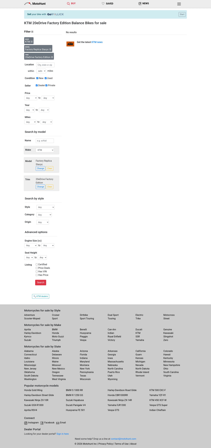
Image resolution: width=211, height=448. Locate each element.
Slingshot (168, 336)
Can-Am (112, 329)
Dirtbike (84, 315)
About (133, 443)
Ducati (139, 329)
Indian (111, 333)
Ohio (165, 368)
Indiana (83, 358)
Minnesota (168, 361)
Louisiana (29, 361)
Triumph (56, 340)
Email (63, 422)
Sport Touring (87, 318)
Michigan (140, 361)
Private (51, 85)
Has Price (43, 275)
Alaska (55, 351)
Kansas (139, 358)
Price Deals (44, 268)
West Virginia (59, 379)
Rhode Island (142, 372)
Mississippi (30, 365)
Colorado (168, 351)
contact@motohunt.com (123, 438)
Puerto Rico (114, 372)
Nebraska (113, 365)
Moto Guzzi (58, 336)
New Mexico (58, 368)
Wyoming (113, 379)
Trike (138, 318)
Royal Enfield (114, 336)
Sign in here (63, 433)
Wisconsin (85, 379)
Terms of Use (122, 443)
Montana (84, 365)
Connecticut (30, 354)
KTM (138, 333)
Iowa (110, 358)
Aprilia (27, 329)
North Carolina (115, 368)
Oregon (56, 372)
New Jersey (30, 368)
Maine (55, 361)
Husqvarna (85, 333)
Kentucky (168, 358)
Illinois (55, 358)
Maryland (85, 361)
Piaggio (84, 336)
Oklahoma (29, 372)
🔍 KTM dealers (40, 296)
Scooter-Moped (32, 318)
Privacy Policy (105, 443)
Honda (55, 333)
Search (40, 282)
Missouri (56, 365)
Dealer (41, 85)
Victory (111, 340)
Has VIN (42, 271)
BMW (55, 329)
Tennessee (57, 375)
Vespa (83, 340)
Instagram (33, 422)
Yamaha (140, 340)
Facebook (49, 422)
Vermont (140, 375)
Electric (139, 315)
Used (49, 78)
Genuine (167, 329)
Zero (165, 340)
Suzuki (27, 340)
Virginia (167, 375)
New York (85, 368)
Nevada (139, 365)
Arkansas (113, 351)
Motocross (169, 315)
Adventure (29, 315)
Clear (49, 168)
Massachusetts (116, 361)
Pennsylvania (87, 372)
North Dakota (142, 368)
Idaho (27, 358)
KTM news (97, 42)
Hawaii (167, 354)
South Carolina (171, 372)
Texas (83, 375)
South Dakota (31, 375)
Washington (30, 379)
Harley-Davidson (32, 333)
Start (182, 14)
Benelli (83, 329)
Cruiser (55, 315)
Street (166, 318)
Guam (139, 354)
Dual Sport (113, 315)
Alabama (28, 351)
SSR (138, 336)
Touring (112, 318)
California (141, 351)
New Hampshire (171, 365)
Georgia (112, 354)
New (41, 78)
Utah (110, 375)
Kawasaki (168, 333)
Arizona (84, 351)
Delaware (57, 354)
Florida (83, 354)
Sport (55, 318)
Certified (42, 264)
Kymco (27, 336)
